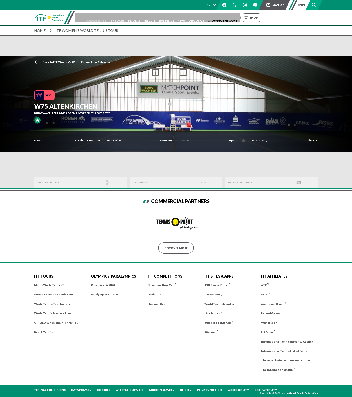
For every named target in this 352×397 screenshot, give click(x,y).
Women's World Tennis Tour (53, 294)
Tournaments (107, 17)
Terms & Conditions (50, 390)
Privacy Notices (209, 390)
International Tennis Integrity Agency (287, 341)
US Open (267, 332)
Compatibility (265, 390)
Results (172, 17)
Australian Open (272, 304)
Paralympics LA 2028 (104, 294)
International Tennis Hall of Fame (284, 351)
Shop (289, 17)
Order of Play (143, 182)
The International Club (277, 369)
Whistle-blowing (129, 390)
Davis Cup (154, 294)
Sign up (278, 5)
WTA (264, 294)
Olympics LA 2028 (103, 285)
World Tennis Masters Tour (52, 313)
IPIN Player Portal (216, 285)
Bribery (185, 390)
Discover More (176, 248)
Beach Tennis (43, 332)
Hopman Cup (156, 304)
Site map (210, 332)
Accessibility (238, 390)
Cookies (103, 390)
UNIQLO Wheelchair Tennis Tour (56, 322)
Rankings (192, 17)
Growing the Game (257, 17)
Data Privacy (81, 390)
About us (228, 17)
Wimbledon (269, 322)
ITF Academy (213, 294)
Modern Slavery (161, 390)
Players (153, 17)
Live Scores (212, 313)
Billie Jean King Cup (161, 285)
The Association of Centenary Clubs (285, 360)
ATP (264, 285)
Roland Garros (270, 313)
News (210, 17)
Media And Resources (244, 182)
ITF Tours (133, 17)
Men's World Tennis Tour (51, 285)
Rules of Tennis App (217, 322)
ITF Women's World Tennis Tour (86, 30)
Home (40, 30)
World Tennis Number (219, 304)
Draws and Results (52, 182)
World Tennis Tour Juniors (52, 304)
